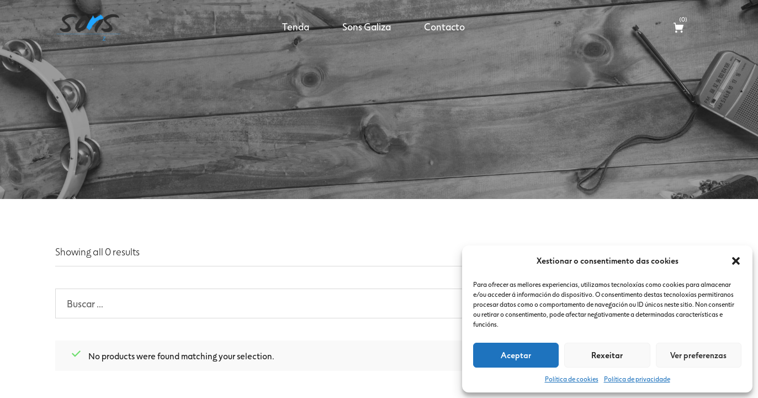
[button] (735, 260)
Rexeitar (607, 355)
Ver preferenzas (698, 355)
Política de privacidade (637, 379)
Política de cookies (571, 379)
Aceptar (516, 355)
